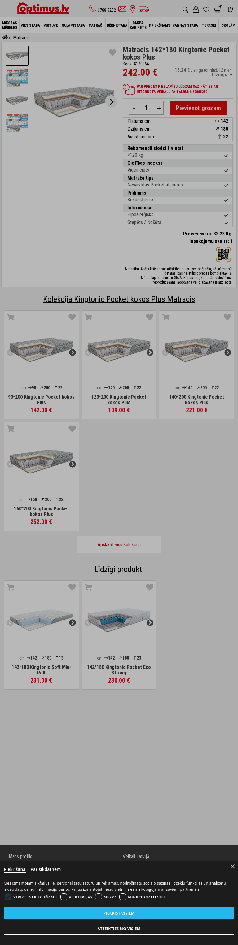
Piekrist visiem (118, 913)
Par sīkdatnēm (46, 869)
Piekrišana (15, 869)
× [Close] (232, 866)
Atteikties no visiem (118, 928)
